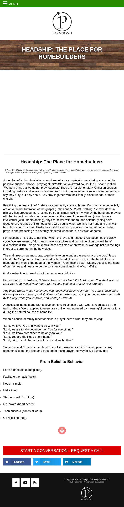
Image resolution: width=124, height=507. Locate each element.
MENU (13, 4)
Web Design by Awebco (94, 482)
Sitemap (78, 482)
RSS (71, 482)
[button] (17, 461)
